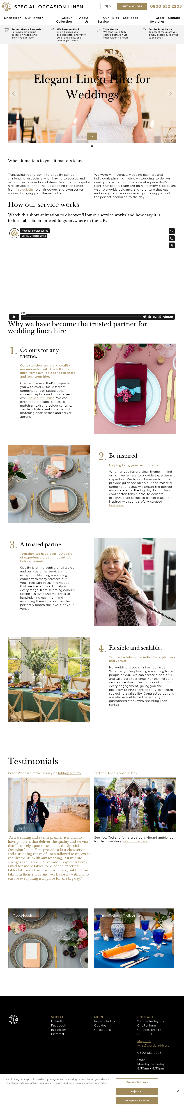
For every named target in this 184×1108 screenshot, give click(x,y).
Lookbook (130, 17)
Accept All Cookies (137, 1100)
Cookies (100, 1025)
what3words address (153, 1045)
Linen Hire (11, 17)
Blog (115, 17)
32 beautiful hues (41, 398)
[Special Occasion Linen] (48, 6)
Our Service (103, 19)
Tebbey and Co (69, 773)
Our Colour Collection (121, 916)
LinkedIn (57, 1021)
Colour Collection (64, 19)
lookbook (116, 505)
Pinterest (57, 1034)
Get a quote (132, 6)
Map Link (144, 1041)
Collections (102, 1029)
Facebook (58, 1025)
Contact (174, 17)
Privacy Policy (104, 1021)
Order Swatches (157, 19)
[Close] (178, 1091)
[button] (107, 6)
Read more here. (135, 841)
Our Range (33, 17)
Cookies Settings (137, 1082)
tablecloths (25, 189)
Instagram (58, 1029)
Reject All (137, 1091)
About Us (83, 19)
